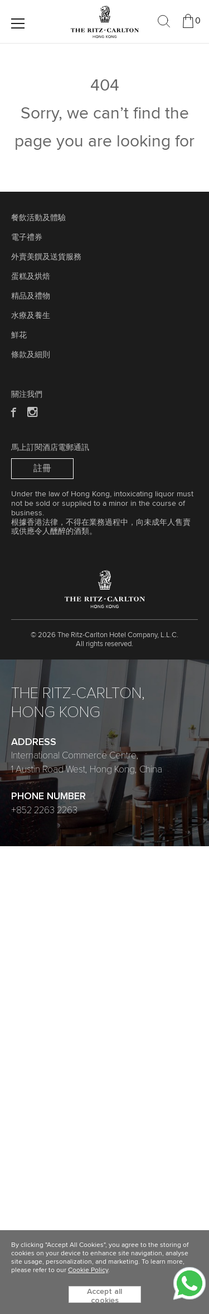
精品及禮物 (30, 296)
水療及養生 (30, 316)
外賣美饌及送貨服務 (46, 257)
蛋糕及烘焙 (30, 277)
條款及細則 (30, 355)
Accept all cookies (104, 1295)
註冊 (42, 468)
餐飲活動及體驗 (38, 218)
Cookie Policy (88, 1270)
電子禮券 (26, 237)
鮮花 (19, 335)
